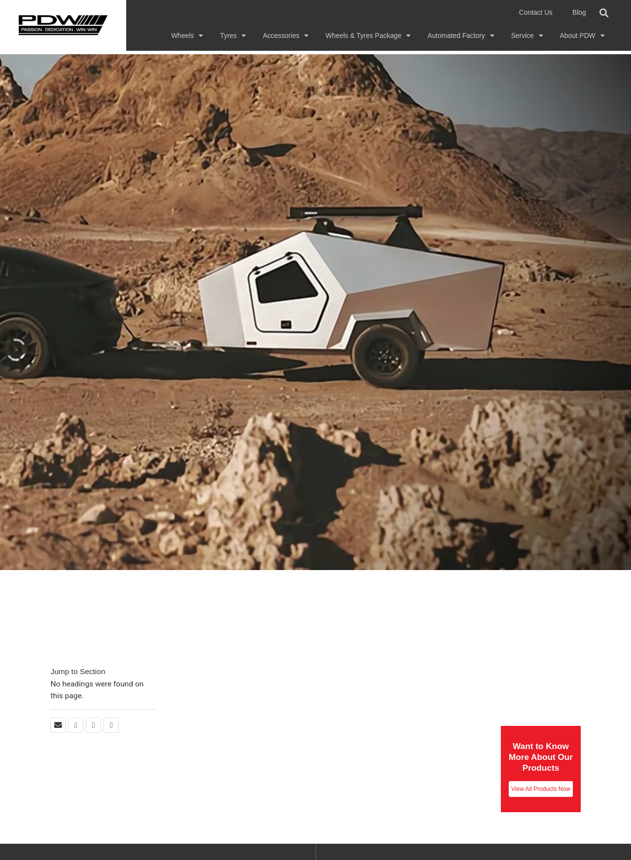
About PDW (582, 36)
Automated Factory (460, 36)
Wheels (188, 36)
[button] (604, 12)
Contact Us (536, 12)
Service (527, 36)
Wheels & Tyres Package (368, 36)
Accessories (286, 36)
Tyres (233, 36)
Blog (579, 12)
